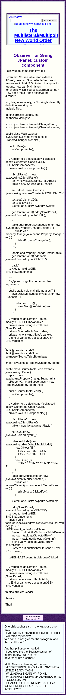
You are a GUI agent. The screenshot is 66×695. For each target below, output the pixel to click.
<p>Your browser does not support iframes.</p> (33, 29)
